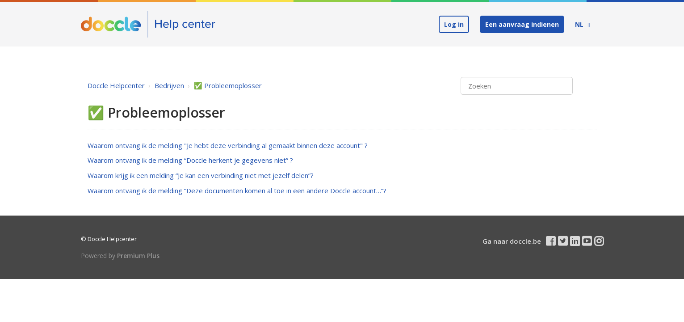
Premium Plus (138, 255)
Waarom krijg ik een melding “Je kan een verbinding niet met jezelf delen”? (201, 175)
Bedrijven (169, 85)
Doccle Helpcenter (116, 85)
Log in (454, 24)
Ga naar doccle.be (512, 241)
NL (580, 24)
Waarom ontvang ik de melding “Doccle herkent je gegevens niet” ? (190, 160)
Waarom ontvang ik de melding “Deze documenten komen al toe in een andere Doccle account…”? (237, 190)
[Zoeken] (517, 86)
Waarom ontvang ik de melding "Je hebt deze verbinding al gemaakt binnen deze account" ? (228, 145)
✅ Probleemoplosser (228, 85)
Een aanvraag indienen (522, 24)
